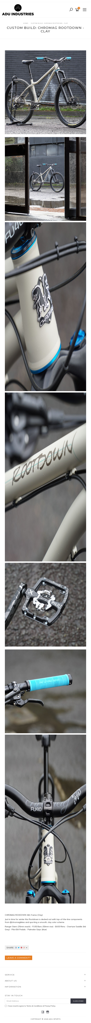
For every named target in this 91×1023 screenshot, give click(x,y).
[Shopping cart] (77, 9)
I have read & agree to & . (30, 1006)
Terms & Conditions (34, 1006)
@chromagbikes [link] (17, 922)
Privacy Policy (49, 1006)
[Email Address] (38, 1001)
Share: (17, 947)
